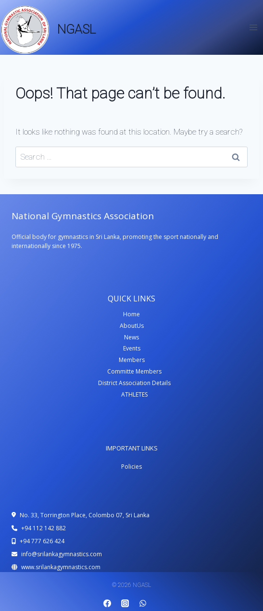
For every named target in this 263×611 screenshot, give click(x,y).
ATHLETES (134, 394)
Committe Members (134, 371)
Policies (131, 466)
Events (131, 348)
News (131, 337)
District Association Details (134, 383)
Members (132, 360)
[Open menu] (253, 27)
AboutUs (132, 326)
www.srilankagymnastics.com (60, 567)
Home (131, 314)
